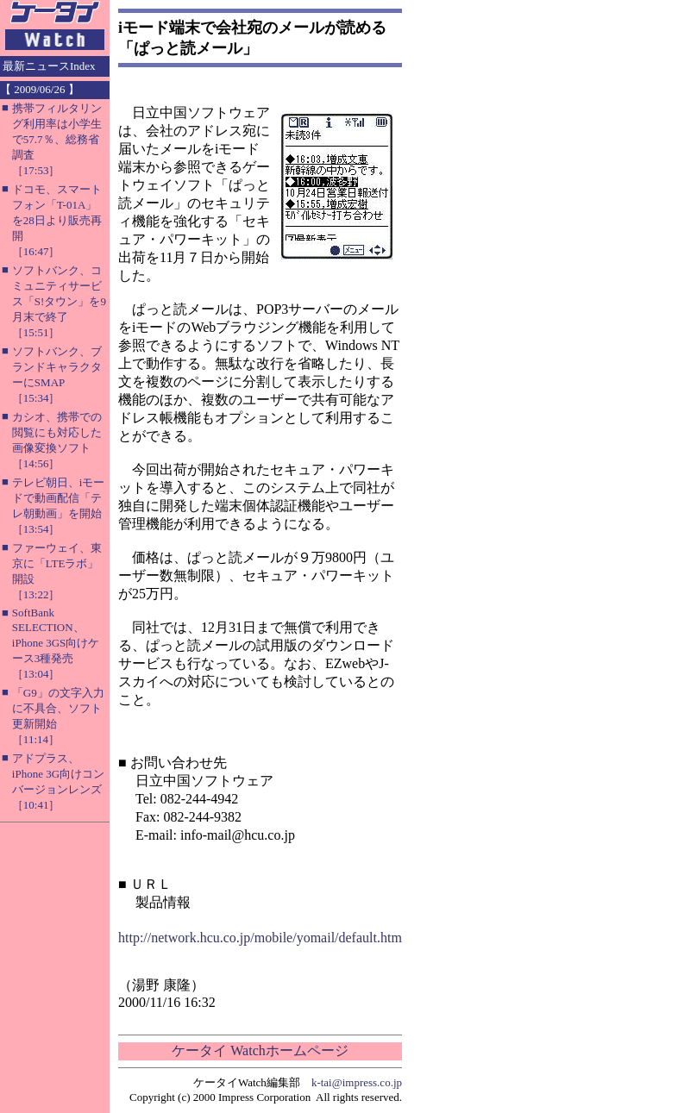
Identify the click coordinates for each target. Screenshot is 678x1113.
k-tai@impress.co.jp (356, 1082)
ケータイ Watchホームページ (260, 1050)
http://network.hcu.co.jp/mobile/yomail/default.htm (260, 937)
